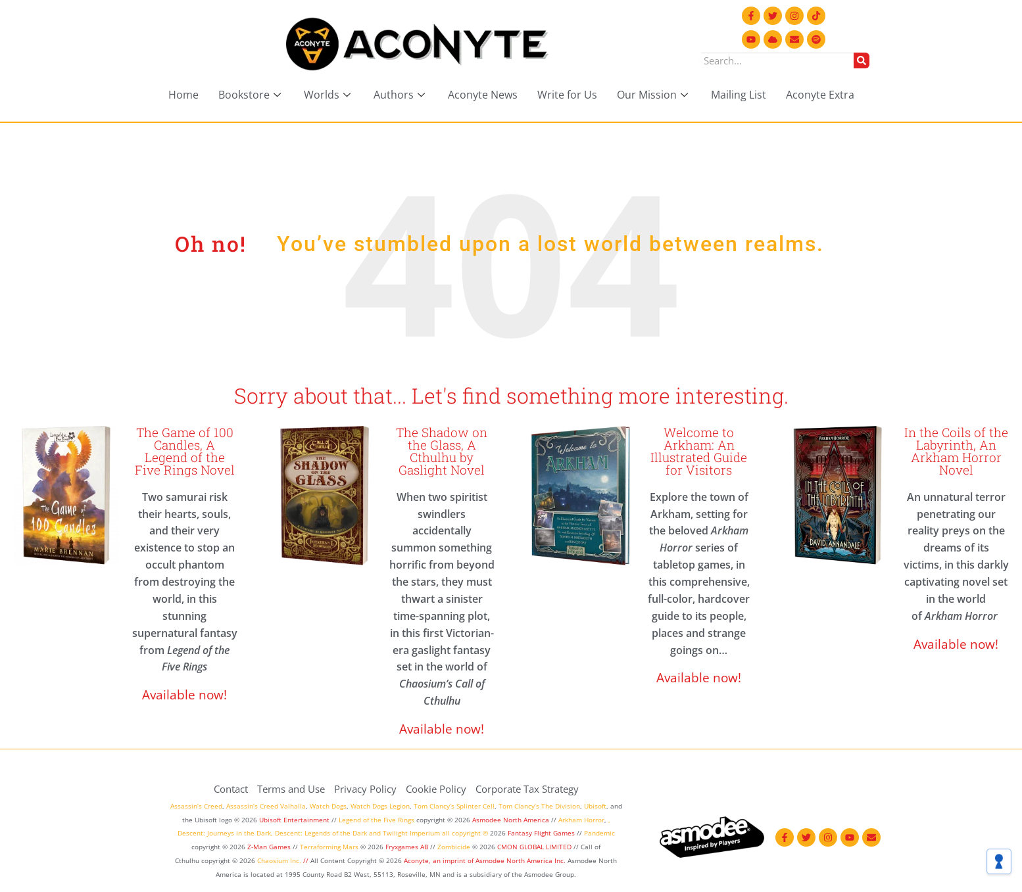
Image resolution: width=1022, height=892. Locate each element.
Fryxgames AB (406, 846)
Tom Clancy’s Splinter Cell (454, 805)
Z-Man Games (269, 846)
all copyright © (465, 832)
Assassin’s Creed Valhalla (266, 805)
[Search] (861, 60)
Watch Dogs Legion (380, 805)
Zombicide (453, 846)
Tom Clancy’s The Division (539, 805)
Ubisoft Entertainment (294, 819)
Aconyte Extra (820, 94)
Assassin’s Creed (196, 805)
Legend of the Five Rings (376, 819)
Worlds (329, 94)
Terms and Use (291, 788)
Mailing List (738, 94)
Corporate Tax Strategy (527, 788)
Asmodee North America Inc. (521, 860)
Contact (231, 788)
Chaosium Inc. (279, 860)
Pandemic (599, 832)
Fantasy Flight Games (541, 832)
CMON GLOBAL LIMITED (535, 846)
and (375, 832)
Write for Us (567, 94)
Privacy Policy (365, 788)
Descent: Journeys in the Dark (224, 832)
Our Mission (654, 94)
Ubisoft (595, 805)
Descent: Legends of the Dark (321, 832)
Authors (401, 94)
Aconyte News (483, 94)
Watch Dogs (328, 805)
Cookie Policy (436, 788)
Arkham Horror (581, 819)
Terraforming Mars (329, 846)
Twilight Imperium (411, 832)
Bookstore (251, 94)
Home (183, 94)
